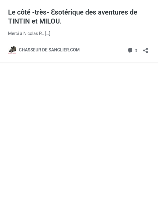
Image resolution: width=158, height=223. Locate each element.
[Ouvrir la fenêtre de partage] (145, 48)
